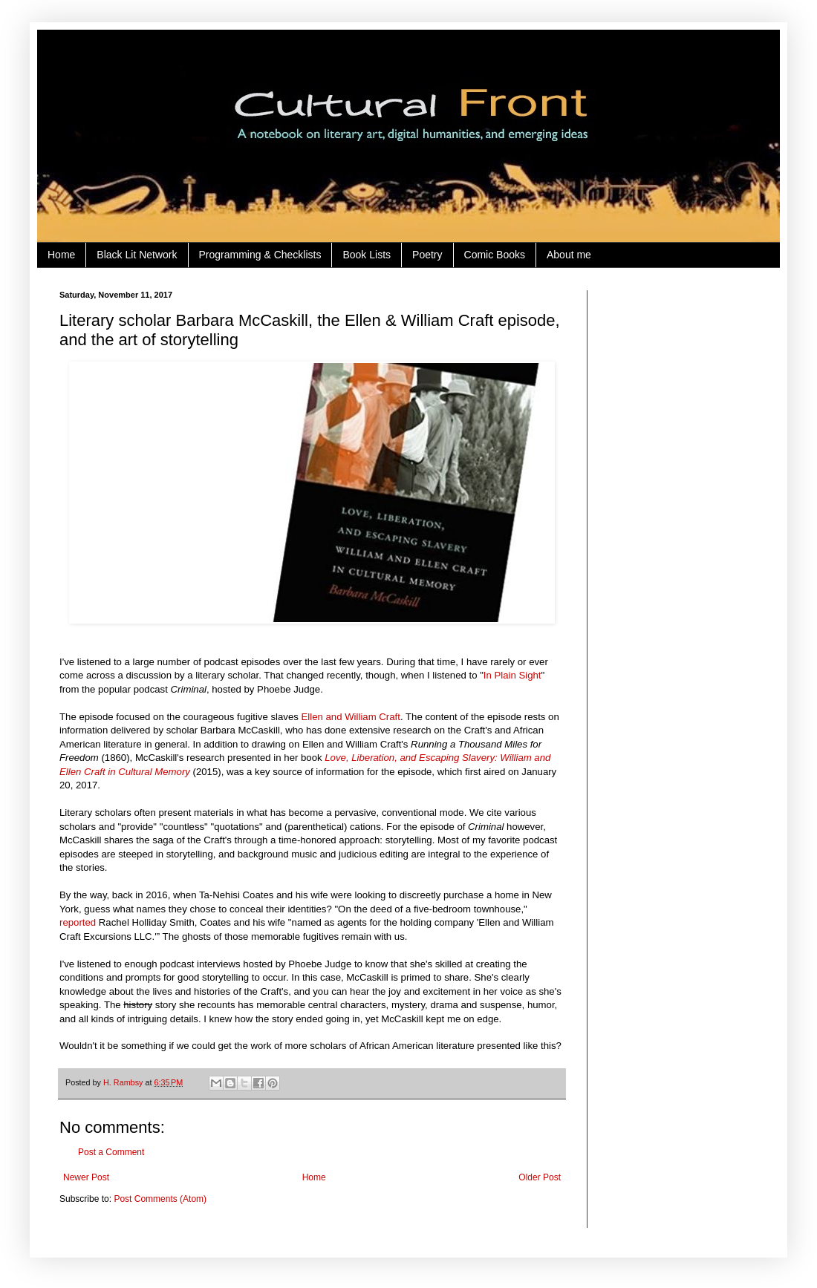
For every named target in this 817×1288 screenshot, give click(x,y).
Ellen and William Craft (351, 716)
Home (61, 255)
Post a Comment (111, 1152)
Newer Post (86, 1177)
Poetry (427, 255)
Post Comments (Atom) (160, 1199)
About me (569, 255)
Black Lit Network (137, 255)
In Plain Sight (512, 675)
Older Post (539, 1177)
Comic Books (494, 255)
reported (77, 922)
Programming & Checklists (260, 255)
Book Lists (366, 255)
